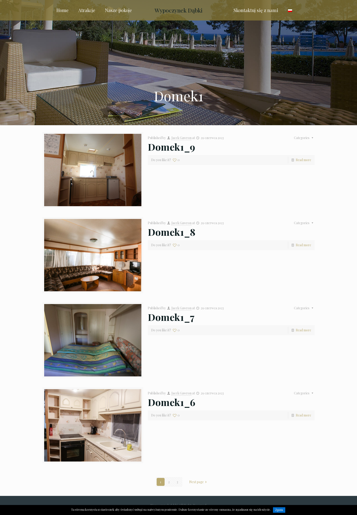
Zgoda (279, 510)
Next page (198, 482)
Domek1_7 (171, 317)
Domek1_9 (171, 146)
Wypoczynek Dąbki (178, 10)
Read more (303, 160)
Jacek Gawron (181, 138)
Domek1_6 (171, 402)
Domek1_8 (171, 232)
